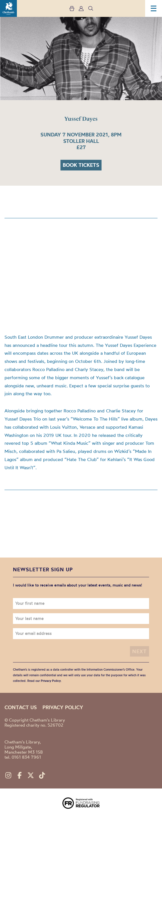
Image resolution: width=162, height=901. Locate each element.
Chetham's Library (8, 8)
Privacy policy (62, 707)
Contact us (20, 707)
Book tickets (81, 165)
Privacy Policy (51, 681)
